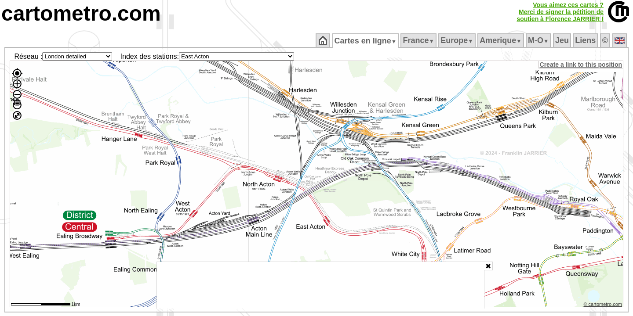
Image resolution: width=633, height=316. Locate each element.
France (419, 40)
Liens (586, 40)
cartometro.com (81, 13)
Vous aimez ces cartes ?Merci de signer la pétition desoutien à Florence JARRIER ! (560, 11)
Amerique (501, 40)
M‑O (539, 40)
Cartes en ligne (366, 40)
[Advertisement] (320, 285)
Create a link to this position (581, 64)
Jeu (562, 40)
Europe (457, 40)
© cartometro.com (603, 305)
